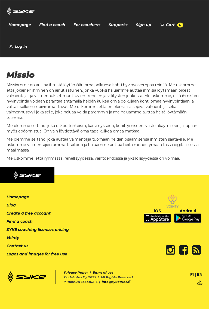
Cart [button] (171, 24)
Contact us (17, 245)
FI (192, 274)
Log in (17, 46)
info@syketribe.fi (116, 282)
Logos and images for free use (37, 254)
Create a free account (29, 213)
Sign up (143, 24)
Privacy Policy (76, 272)
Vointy (13, 237)
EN (199, 274)
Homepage (19, 24)
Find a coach (52, 24)
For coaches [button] (86, 24)
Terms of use (103, 272)
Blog (11, 205)
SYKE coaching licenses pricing (38, 229)
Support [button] (118, 24)
